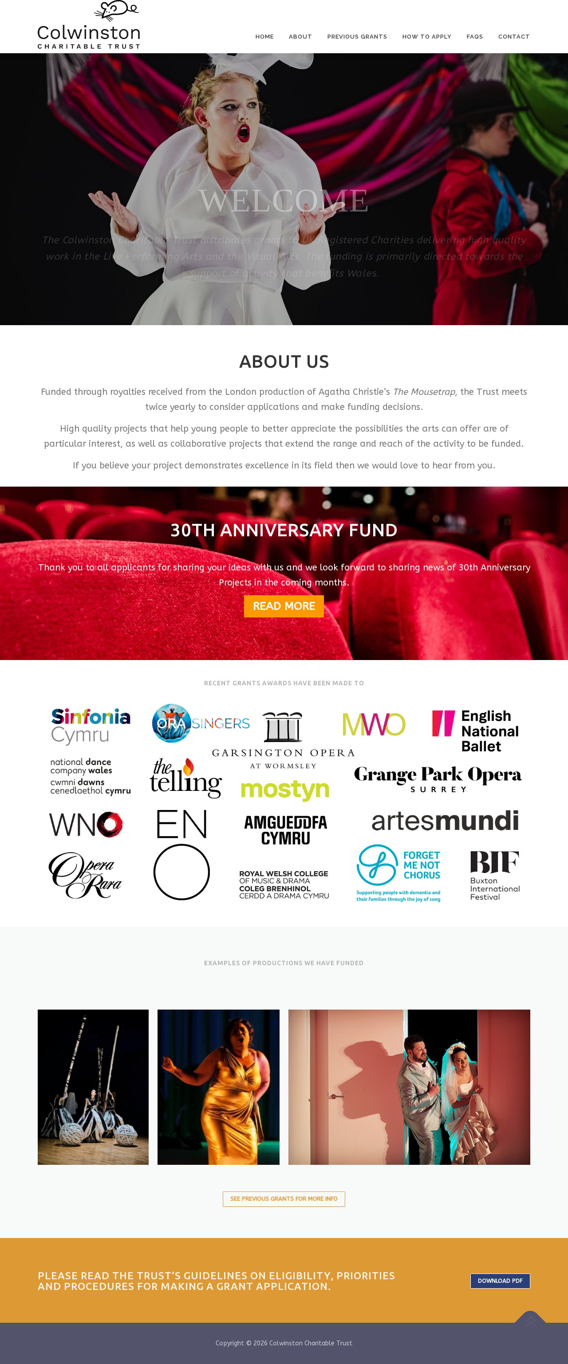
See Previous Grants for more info (284, 1198)
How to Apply (427, 36)
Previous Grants (357, 36)
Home (265, 36)
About (300, 36)
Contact (514, 36)
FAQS (475, 36)
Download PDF (500, 1281)
